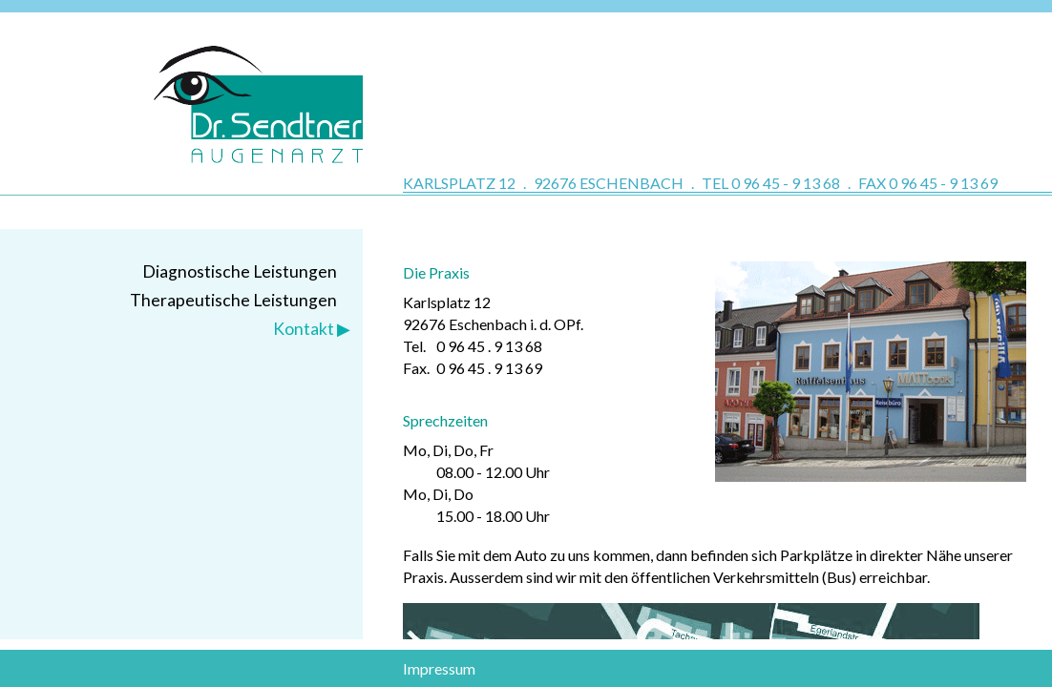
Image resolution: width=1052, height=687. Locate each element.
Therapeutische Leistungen (233, 300)
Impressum (439, 668)
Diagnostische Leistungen (239, 271)
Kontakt (303, 329)
